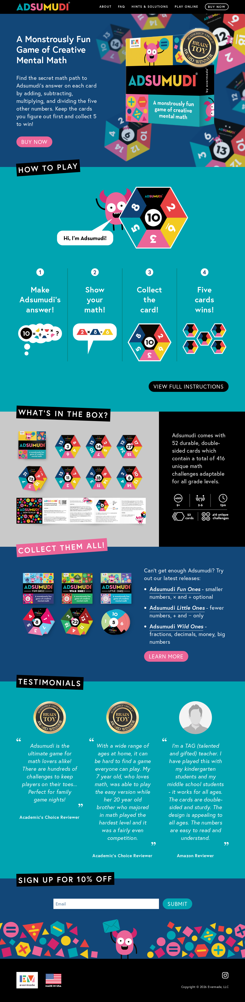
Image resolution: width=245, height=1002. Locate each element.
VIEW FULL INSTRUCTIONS (188, 386)
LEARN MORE (166, 656)
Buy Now (217, 7)
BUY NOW (34, 141)
